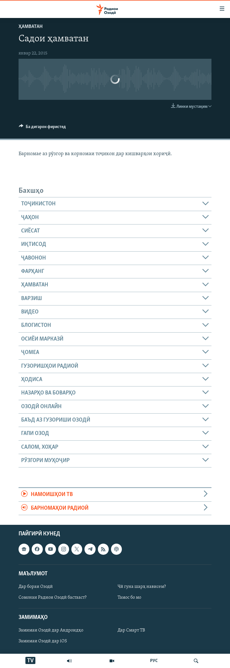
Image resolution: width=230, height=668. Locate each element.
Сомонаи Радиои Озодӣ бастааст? (52, 597)
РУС (154, 661)
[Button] (42, 128)
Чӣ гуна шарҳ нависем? (142, 586)
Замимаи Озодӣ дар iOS (43, 641)
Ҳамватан (31, 26)
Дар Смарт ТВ (131, 630)
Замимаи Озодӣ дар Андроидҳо (51, 630)
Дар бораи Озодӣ (36, 586)
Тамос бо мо (129, 597)
